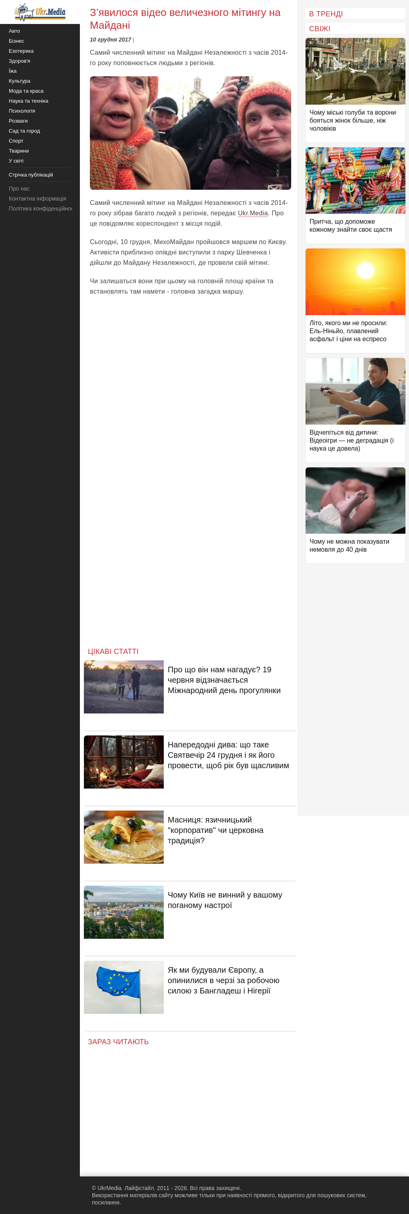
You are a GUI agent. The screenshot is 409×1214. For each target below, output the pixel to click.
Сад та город (24, 131)
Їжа (13, 71)
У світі (16, 161)
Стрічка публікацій (31, 175)
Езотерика (21, 51)
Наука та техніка (28, 101)
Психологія (22, 111)
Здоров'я (19, 61)
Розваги (18, 121)
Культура (19, 81)
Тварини (19, 151)
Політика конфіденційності (43, 208)
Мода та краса (26, 91)
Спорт (16, 141)
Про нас (19, 188)
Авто (14, 31)
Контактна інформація (37, 198)
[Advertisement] (190, 574)
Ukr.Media (253, 213)
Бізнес (16, 41)
